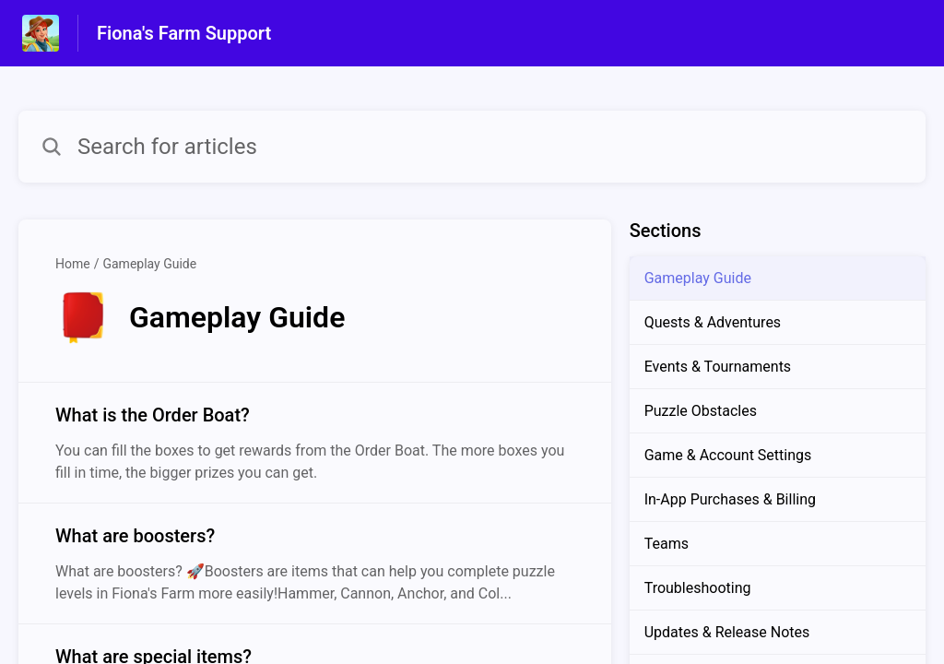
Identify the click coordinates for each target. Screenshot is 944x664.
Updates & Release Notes (727, 632)
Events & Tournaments (717, 366)
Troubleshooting (697, 588)
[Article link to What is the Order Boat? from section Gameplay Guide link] (314, 442)
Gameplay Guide (149, 263)
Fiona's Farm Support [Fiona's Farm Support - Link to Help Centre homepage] (184, 33)
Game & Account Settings (728, 455)
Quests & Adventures (712, 322)
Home (72, 263)
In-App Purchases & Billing (730, 499)
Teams (666, 543)
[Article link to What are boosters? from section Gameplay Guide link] (314, 563)
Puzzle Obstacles (700, 411)
